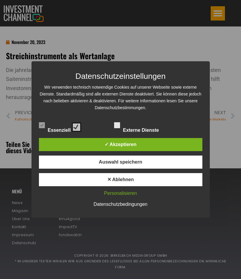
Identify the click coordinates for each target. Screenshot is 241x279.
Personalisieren (120, 193)
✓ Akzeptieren (121, 144)
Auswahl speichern (120, 161)
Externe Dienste (141, 126)
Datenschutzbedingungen (120, 204)
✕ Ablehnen (120, 179)
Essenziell (60, 126)
